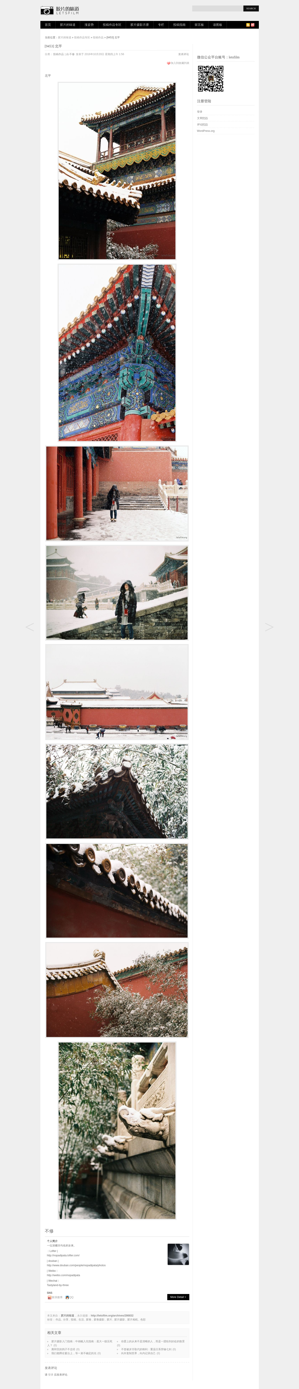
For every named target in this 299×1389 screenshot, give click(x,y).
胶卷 (88, 1319)
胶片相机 (132, 1319)
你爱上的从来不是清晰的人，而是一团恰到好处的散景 (153, 1341)
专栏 (161, 24)
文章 (202, 118)
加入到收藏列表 (180, 63)
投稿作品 (98, 37)
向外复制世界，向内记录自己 (138, 1353)
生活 (81, 1319)
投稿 (73, 1319)
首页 (48, 24)
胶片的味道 (67, 24)
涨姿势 (89, 24)
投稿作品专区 (112, 24)
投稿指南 (179, 24)
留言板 (199, 24)
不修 (72, 54)
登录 (50, 1374)
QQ (72, 1297)
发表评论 (183, 54)
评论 (202, 124)
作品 (58, 1319)
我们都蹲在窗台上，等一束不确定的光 (73, 1353)
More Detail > (178, 1297)
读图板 (217, 24)
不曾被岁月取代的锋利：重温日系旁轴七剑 (146, 1349)
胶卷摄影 (99, 1319)
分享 (65, 1319)
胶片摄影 (119, 1319)
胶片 (109, 1319)
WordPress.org (206, 130)
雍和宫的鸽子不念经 (63, 1349)
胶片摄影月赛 (139, 24)
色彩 (143, 1319)
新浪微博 (57, 1297)
